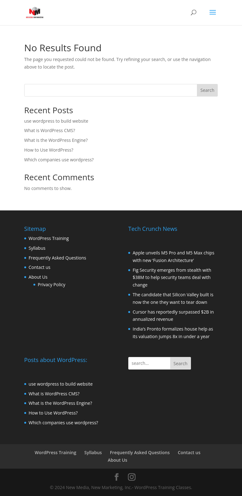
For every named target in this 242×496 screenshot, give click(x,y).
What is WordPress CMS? (49, 130)
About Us (38, 277)
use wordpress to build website (56, 121)
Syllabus (37, 248)
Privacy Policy (51, 284)
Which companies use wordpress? (59, 160)
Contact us (39, 267)
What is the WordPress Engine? (56, 140)
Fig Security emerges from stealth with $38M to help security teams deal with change (172, 277)
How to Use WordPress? (48, 150)
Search (207, 90)
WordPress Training (49, 238)
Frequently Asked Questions (57, 258)
